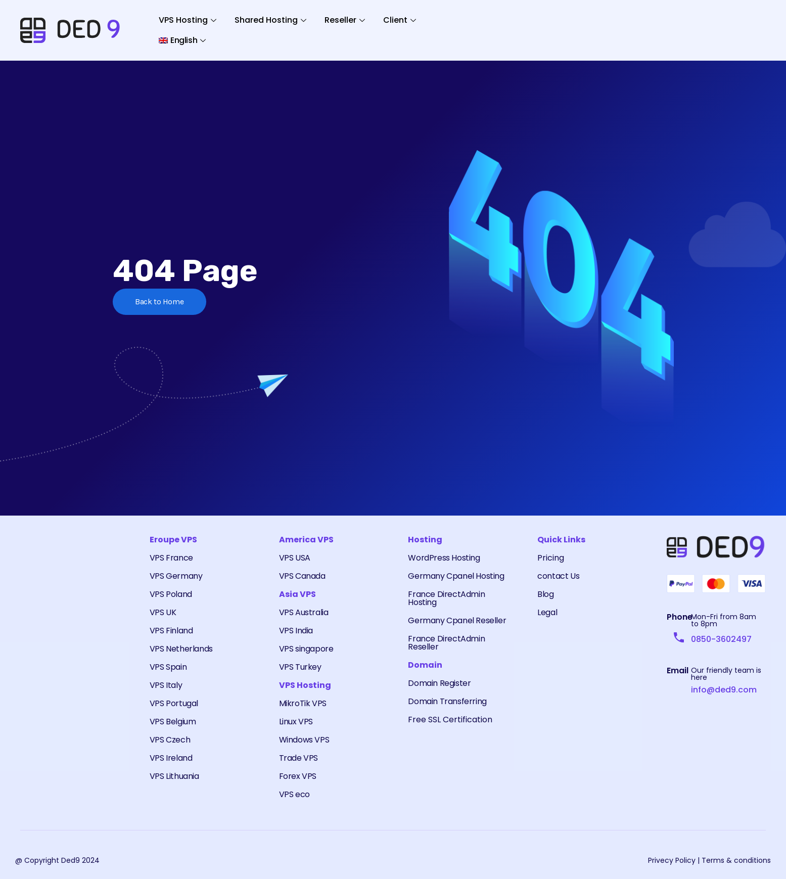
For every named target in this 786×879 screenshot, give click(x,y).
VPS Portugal (174, 703)
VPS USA (294, 558)
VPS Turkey (300, 667)
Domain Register (439, 683)
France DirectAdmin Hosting (446, 598)
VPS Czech (170, 740)
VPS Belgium (173, 721)
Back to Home (159, 301)
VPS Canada (302, 576)
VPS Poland (171, 594)
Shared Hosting (270, 20)
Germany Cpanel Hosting (456, 576)
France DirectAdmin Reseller (446, 643)
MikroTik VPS (303, 703)
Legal (547, 612)
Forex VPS (297, 776)
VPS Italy (166, 685)
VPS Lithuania (174, 776)
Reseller (345, 20)
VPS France (171, 558)
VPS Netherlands (181, 649)
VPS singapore (306, 649)
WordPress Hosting (444, 558)
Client (399, 20)
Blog (545, 594)
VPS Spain (168, 667)
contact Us (558, 576)
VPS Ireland (171, 758)
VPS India (296, 630)
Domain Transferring (447, 701)
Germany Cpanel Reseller (457, 620)
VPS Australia (304, 612)
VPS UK (163, 612)
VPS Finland (171, 630)
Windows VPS (304, 740)
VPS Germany (176, 576)
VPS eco (294, 794)
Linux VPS (296, 721)
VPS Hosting (187, 20)
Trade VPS (298, 758)
